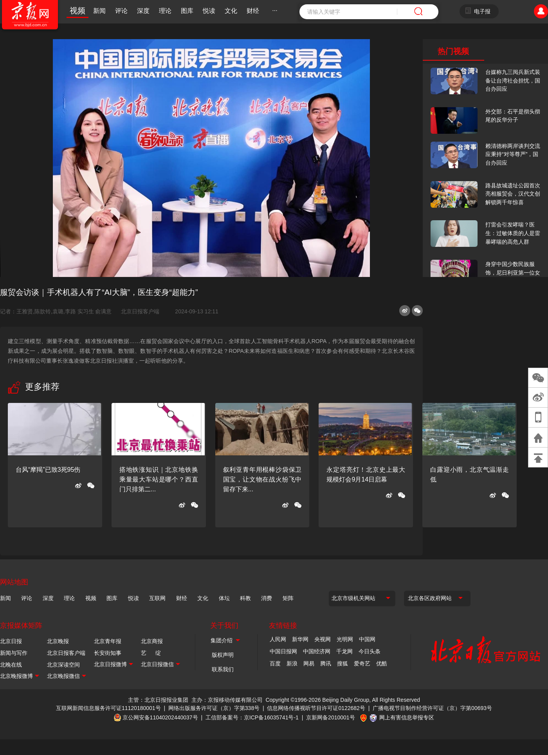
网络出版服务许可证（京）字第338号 (214, 708)
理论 (165, 10)
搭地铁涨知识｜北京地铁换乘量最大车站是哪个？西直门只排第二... (158, 479)
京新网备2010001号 (330, 717)
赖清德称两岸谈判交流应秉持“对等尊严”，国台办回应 (512, 154)
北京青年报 (107, 641)
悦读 (209, 10)
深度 (143, 10)
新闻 (99, 10)
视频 (77, 10)
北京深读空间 (63, 665)
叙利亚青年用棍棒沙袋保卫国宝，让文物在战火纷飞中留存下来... (262, 479)
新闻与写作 (13, 653)
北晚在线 (11, 665)
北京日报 (11, 641)
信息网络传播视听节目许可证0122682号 (316, 708)
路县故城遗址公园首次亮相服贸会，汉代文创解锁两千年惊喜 (512, 193)
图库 (187, 10)
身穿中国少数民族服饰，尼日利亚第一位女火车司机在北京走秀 (512, 272)
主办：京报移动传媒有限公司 (227, 700)
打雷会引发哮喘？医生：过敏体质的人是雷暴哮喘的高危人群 (512, 232)
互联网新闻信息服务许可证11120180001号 (108, 708)
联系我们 (223, 669)
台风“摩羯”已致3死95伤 (48, 469)
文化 (231, 10)
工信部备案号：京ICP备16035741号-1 (252, 717)
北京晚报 (58, 641)
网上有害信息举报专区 (406, 717)
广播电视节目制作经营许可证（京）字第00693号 (432, 708)
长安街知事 (107, 653)
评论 (121, 10)
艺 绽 (151, 653)
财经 (253, 10)
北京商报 (152, 641)
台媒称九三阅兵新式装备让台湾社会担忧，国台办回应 (512, 80)
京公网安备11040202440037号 (160, 717)
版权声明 (223, 655)
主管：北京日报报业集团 (158, 700)
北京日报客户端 (140, 311)
